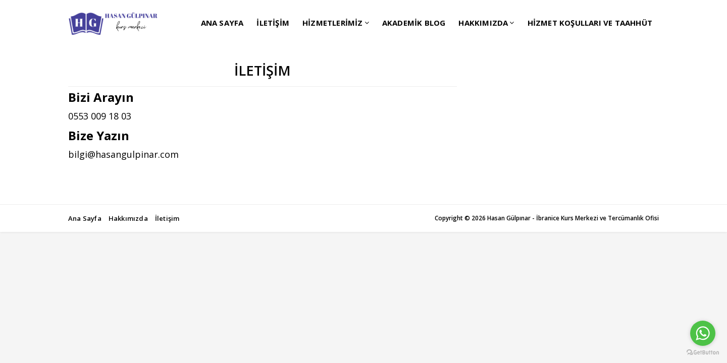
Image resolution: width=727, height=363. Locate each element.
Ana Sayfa (84, 218)
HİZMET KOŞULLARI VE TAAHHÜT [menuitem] (590, 23)
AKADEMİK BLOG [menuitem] (414, 23)
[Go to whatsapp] (702, 333)
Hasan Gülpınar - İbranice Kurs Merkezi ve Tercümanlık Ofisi (573, 218)
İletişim (167, 218)
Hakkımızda (128, 218)
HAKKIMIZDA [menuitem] (483, 23)
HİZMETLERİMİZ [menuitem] (332, 23)
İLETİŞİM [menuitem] (272, 23)
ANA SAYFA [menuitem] (222, 23)
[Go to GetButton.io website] (703, 352)
